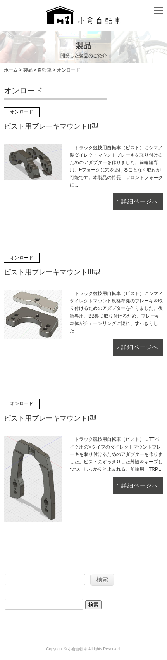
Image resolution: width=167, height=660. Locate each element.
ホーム (11, 70)
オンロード (21, 112)
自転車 (45, 70)
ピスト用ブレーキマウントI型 (50, 418)
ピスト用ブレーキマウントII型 (51, 126)
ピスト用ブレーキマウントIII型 (52, 272)
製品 (28, 70)
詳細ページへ (139, 201)
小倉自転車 (77, 649)
